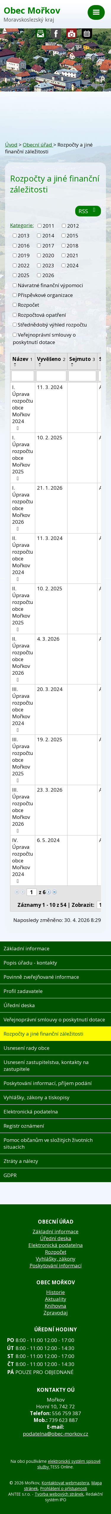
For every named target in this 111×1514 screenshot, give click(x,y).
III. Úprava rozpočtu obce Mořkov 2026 (22, 809)
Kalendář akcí (86, 35)
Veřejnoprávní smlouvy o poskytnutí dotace (44, 338)
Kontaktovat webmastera (65, 1483)
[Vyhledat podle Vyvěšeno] (51, 376)
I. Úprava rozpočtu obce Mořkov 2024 (22, 407)
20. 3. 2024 (49, 689)
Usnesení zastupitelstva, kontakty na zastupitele (46, 1065)
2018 (72, 245)
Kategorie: (22, 225)
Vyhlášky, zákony (55, 1258)
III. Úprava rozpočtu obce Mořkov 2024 (22, 709)
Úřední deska (19, 1005)
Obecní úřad (38, 144)
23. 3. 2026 (49, 789)
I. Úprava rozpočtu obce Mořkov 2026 (22, 507)
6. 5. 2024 (48, 840)
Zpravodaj (56, 1312)
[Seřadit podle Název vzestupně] (15, 363)
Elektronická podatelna (31, 1111)
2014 (48, 235)
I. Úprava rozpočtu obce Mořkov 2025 (22, 457)
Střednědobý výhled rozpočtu (52, 324)
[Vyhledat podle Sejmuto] (82, 376)
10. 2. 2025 (49, 437)
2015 (72, 235)
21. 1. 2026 (49, 487)
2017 (48, 245)
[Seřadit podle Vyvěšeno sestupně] (40, 366)
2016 (24, 245)
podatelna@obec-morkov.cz (55, 1433)
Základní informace (26, 948)
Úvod (11, 144)
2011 (48, 225)
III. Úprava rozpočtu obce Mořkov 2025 (22, 759)
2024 (72, 265)
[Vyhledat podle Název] (22, 376)
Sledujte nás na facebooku (56, 35)
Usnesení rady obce (26, 1047)
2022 (24, 265)
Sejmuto (82, 359)
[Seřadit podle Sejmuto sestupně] (72, 366)
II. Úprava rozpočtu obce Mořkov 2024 (22, 558)
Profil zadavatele (23, 991)
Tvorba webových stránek (59, 1494)
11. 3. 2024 (49, 387)
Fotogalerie (71, 35)
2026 (48, 275)
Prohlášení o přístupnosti (63, 1488)
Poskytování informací (56, 1265)
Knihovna (55, 1305)
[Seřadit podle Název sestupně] (15, 366)
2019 (24, 255)
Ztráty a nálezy (21, 1161)
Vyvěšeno (51, 359)
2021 (72, 255)
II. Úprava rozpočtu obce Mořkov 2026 (22, 658)
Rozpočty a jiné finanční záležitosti (43, 1033)
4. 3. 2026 (48, 638)
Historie (55, 1292)
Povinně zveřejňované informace (41, 976)
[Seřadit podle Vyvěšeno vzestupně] (40, 363)
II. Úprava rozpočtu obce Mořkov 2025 (22, 608)
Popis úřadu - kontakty (30, 962)
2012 (73, 225)
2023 (48, 265)
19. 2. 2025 (49, 739)
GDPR (10, 1175)
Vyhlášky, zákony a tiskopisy (37, 1097)
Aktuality (55, 1299)
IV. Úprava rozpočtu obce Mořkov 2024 (22, 860)
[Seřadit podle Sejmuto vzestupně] (72, 363)
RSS (88, 211)
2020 (48, 255)
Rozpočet (28, 304)
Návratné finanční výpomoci (50, 285)
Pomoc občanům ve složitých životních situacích (48, 1143)
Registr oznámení (24, 1125)
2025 (24, 275)
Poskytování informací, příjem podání (48, 1083)
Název (22, 359)
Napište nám (40, 35)
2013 (24, 235)
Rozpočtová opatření (42, 314)
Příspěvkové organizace (45, 295)
